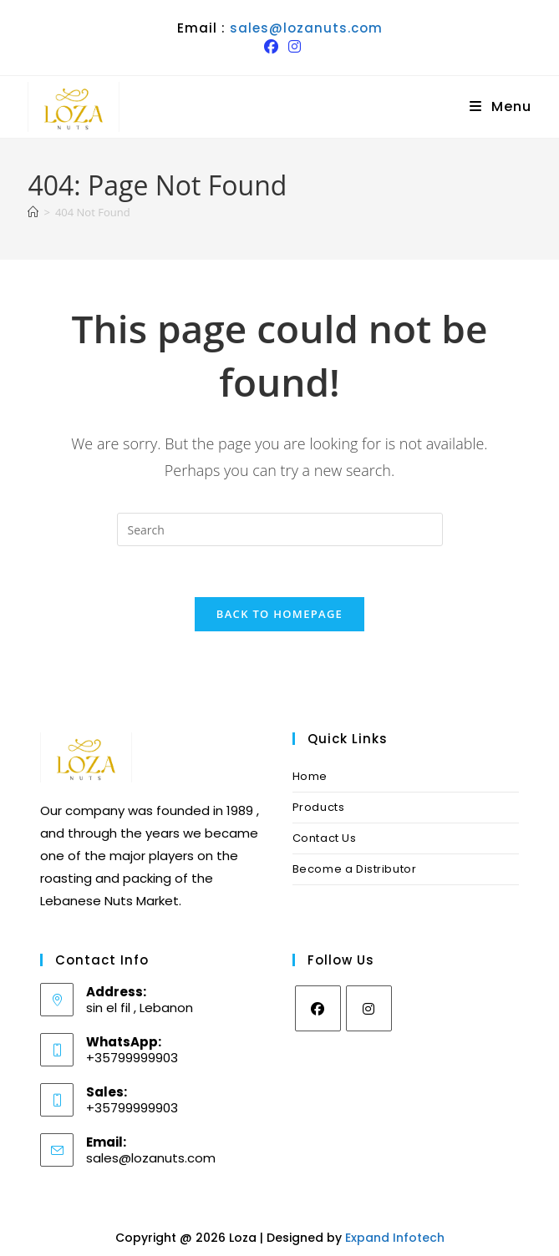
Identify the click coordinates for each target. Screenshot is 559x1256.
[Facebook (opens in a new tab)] (271, 46)
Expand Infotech (395, 1237)
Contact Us (324, 838)
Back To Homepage (279, 613)
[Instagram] (369, 1008)
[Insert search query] (280, 529)
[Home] (33, 212)
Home (310, 776)
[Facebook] (318, 1008)
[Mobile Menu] (500, 106)
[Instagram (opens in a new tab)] (292, 46)
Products (318, 807)
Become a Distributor (354, 869)
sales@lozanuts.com (306, 28)
